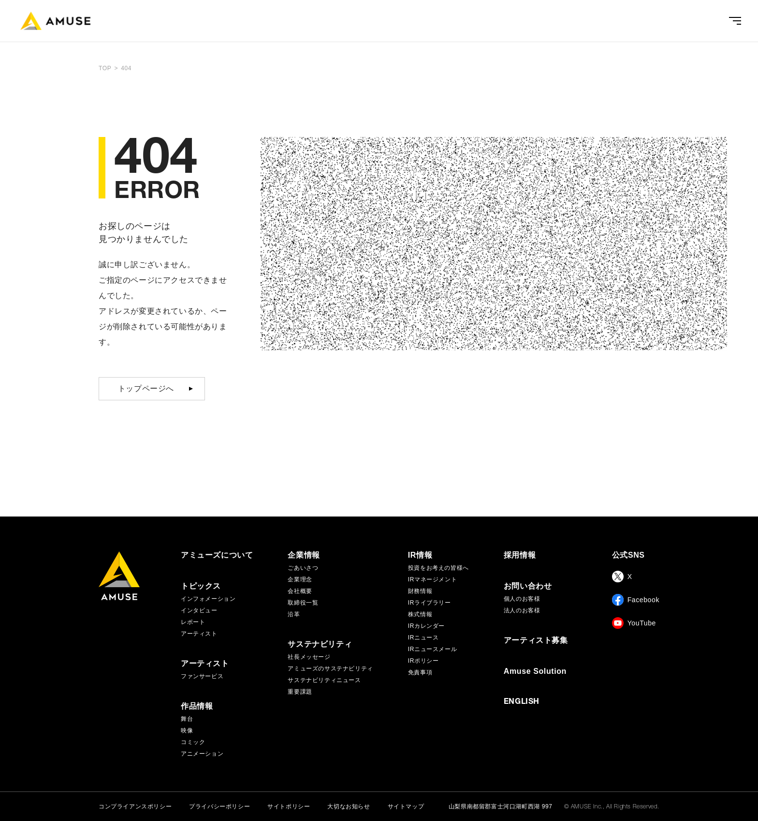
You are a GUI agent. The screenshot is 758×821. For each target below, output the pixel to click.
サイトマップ (406, 806)
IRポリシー (423, 660)
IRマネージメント (432, 579)
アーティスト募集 (536, 640)
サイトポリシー (288, 806)
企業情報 (304, 555)
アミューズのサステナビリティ (330, 668)
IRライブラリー (429, 602)
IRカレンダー (426, 626)
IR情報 (420, 555)
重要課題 (300, 691)
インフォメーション (208, 598)
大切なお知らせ (348, 806)
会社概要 (300, 591)
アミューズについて (217, 555)
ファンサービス (202, 676)
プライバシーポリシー (219, 806)
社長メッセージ (309, 657)
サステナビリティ (320, 644)
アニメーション (202, 753)
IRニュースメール (432, 649)
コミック (193, 742)
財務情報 (420, 591)
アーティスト (199, 633)
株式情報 (420, 614)
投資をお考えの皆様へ (438, 567)
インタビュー (199, 610)
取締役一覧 (303, 602)
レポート (193, 622)
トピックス (201, 586)
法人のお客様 (522, 610)
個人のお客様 (522, 598)
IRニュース (423, 637)
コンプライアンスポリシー (135, 806)
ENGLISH (521, 702)
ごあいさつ (303, 567)
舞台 (187, 718)
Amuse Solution (535, 671)
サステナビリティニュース (324, 680)
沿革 (294, 614)
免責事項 (420, 672)
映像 (187, 730)
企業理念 (300, 579)
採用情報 (520, 555)
